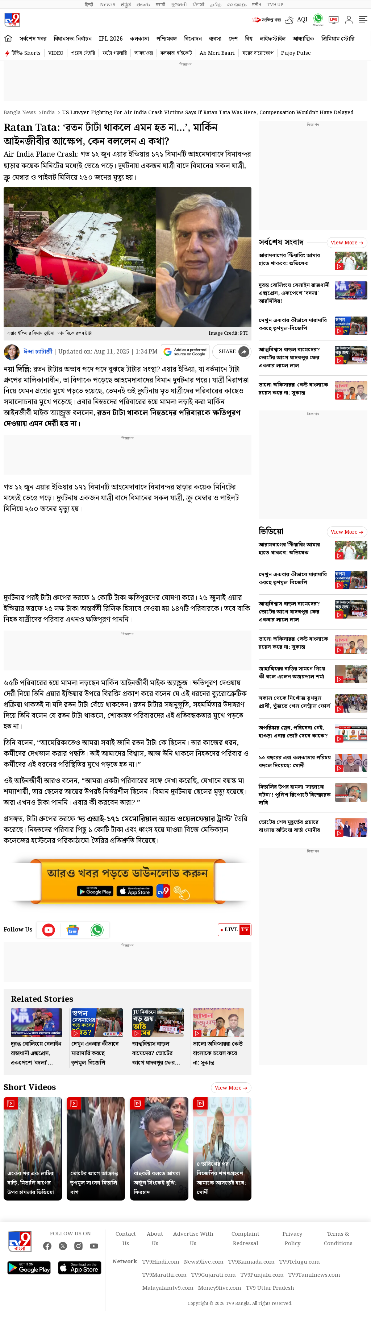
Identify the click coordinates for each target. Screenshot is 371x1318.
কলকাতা (139, 39)
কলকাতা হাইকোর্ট (176, 53)
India (48, 113)
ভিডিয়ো (271, 531)
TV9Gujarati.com (213, 1275)
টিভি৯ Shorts (26, 53)
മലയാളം (236, 4)
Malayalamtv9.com (167, 1288)
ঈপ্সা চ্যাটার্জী (38, 351)
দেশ (233, 39)
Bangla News (20, 113)
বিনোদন (193, 39)
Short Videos (30, 1087)
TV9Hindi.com (160, 1262)
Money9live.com (219, 1288)
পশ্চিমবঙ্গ (166, 39)
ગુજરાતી (179, 4)
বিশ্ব (249, 39)
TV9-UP (275, 4)
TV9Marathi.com (164, 1275)
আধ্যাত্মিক (303, 39)
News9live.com (204, 1262)
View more (231, 1088)
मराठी (160, 4)
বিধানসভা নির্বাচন (73, 39)
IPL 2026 (111, 39)
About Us (155, 1239)
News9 (107, 4)
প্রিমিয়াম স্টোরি (337, 39)
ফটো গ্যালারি (115, 53)
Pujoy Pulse (296, 53)
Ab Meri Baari (217, 53)
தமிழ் (215, 4)
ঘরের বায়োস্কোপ (258, 53)
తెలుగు (143, 4)
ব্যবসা (215, 39)
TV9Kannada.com (251, 1262)
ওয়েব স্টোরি (83, 53)
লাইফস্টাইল (272, 39)
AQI (302, 19)
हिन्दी (89, 4)
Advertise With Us (193, 1239)
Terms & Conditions (338, 1239)
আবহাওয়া (143, 53)
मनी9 (256, 4)
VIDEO (55, 53)
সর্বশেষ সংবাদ (281, 242)
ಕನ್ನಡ (126, 4)
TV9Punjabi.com (262, 1275)
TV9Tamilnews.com (314, 1275)
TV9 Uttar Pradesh (270, 1288)
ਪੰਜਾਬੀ (198, 4)
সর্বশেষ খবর (33, 39)
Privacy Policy (292, 1239)
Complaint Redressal (245, 1239)
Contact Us (126, 1239)
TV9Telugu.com (299, 1262)
